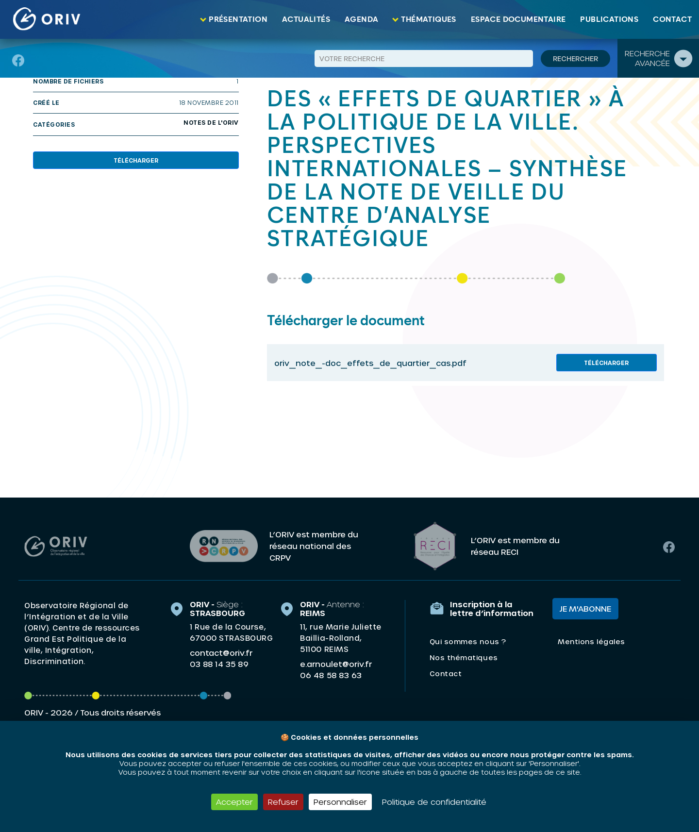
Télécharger (136, 160)
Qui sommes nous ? (468, 641)
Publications (609, 19)
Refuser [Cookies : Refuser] (283, 801)
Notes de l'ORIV (211, 122)
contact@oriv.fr (221, 652)
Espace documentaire (518, 19)
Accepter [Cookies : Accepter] (234, 801)
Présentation (238, 19)
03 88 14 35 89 (219, 664)
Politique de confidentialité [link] (434, 801)
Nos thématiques (464, 657)
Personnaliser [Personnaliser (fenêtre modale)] (340, 801)
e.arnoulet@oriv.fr (336, 663)
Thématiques (428, 19)
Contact (672, 19)
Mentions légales (591, 641)
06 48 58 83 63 (331, 675)
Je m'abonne (585, 608)
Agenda (361, 19)
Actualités (306, 19)
